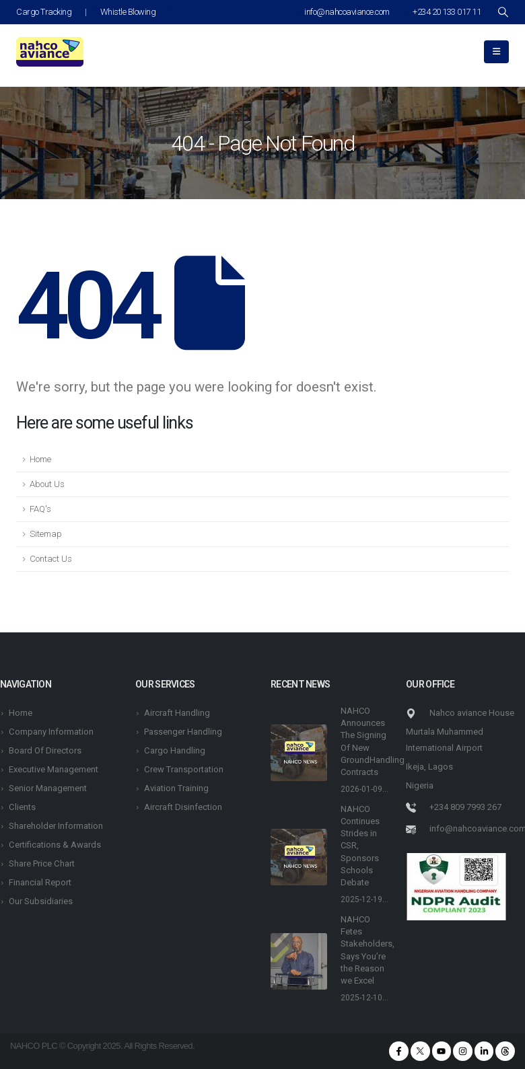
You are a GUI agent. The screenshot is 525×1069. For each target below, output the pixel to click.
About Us (47, 484)
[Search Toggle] (503, 12)
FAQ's (40, 509)
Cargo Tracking (43, 12)
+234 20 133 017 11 (442, 12)
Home (40, 459)
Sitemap (46, 534)
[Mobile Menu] (496, 51)
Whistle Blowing (128, 12)
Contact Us (51, 559)
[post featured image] (299, 753)
